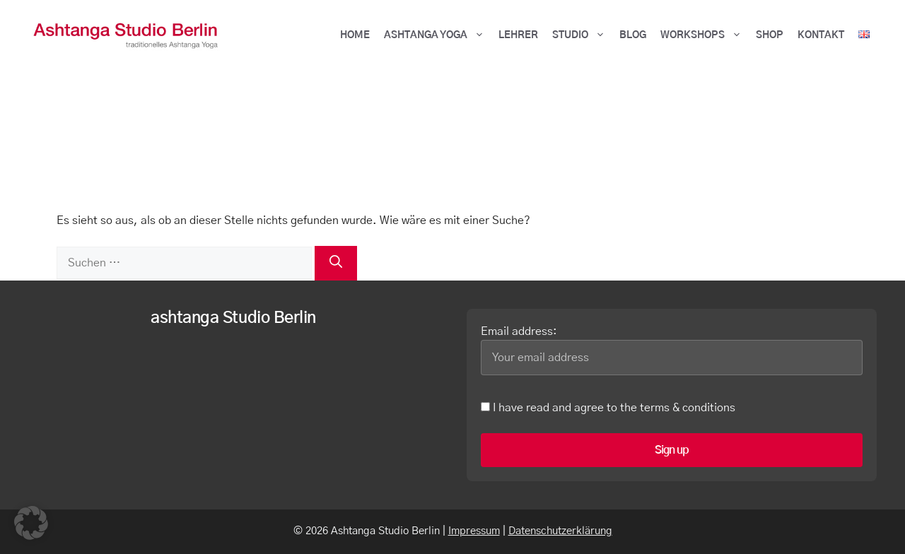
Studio (582, 35)
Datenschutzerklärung (560, 531)
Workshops (704, 35)
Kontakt (821, 35)
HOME (355, 35)
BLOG (632, 35)
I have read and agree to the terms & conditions (608, 407)
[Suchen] (336, 263)
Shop (769, 35)
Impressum (474, 531)
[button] (31, 523)
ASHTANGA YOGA (437, 35)
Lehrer (518, 35)
